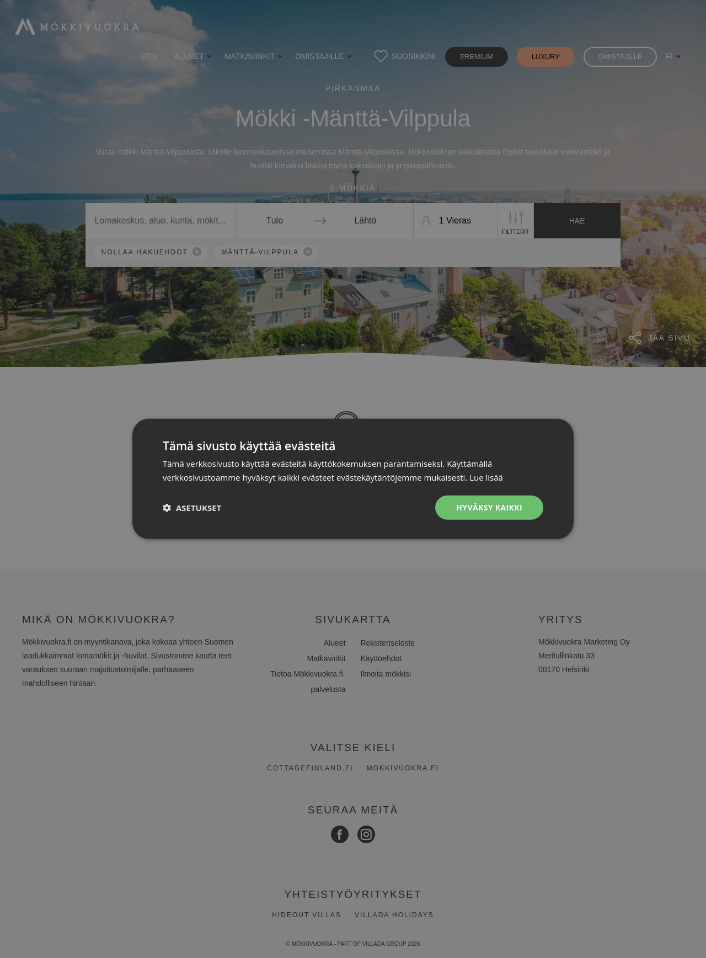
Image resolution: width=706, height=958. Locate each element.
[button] (192, 508)
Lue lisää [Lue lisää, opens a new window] (486, 477)
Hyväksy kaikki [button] (489, 507)
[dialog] (353, 479)
